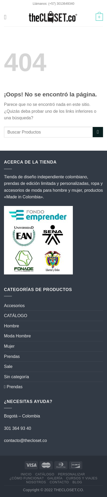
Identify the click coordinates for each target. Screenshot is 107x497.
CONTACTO (59, 482)
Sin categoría (16, 377)
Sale (8, 366)
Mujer (9, 346)
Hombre (11, 326)
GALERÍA (55, 478)
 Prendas (13, 387)
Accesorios (14, 305)
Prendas (12, 356)
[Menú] (7, 17)
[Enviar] (98, 132)
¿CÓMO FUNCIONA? (27, 478)
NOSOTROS (36, 482)
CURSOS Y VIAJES (81, 478)
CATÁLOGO (15, 315)
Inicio (26, 474)
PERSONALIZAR (71, 474)
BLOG (77, 482)
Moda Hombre (17, 336)
